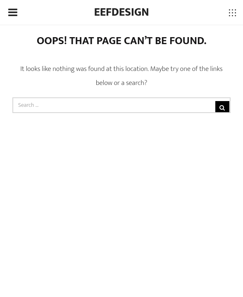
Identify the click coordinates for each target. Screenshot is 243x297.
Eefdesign (121, 12)
